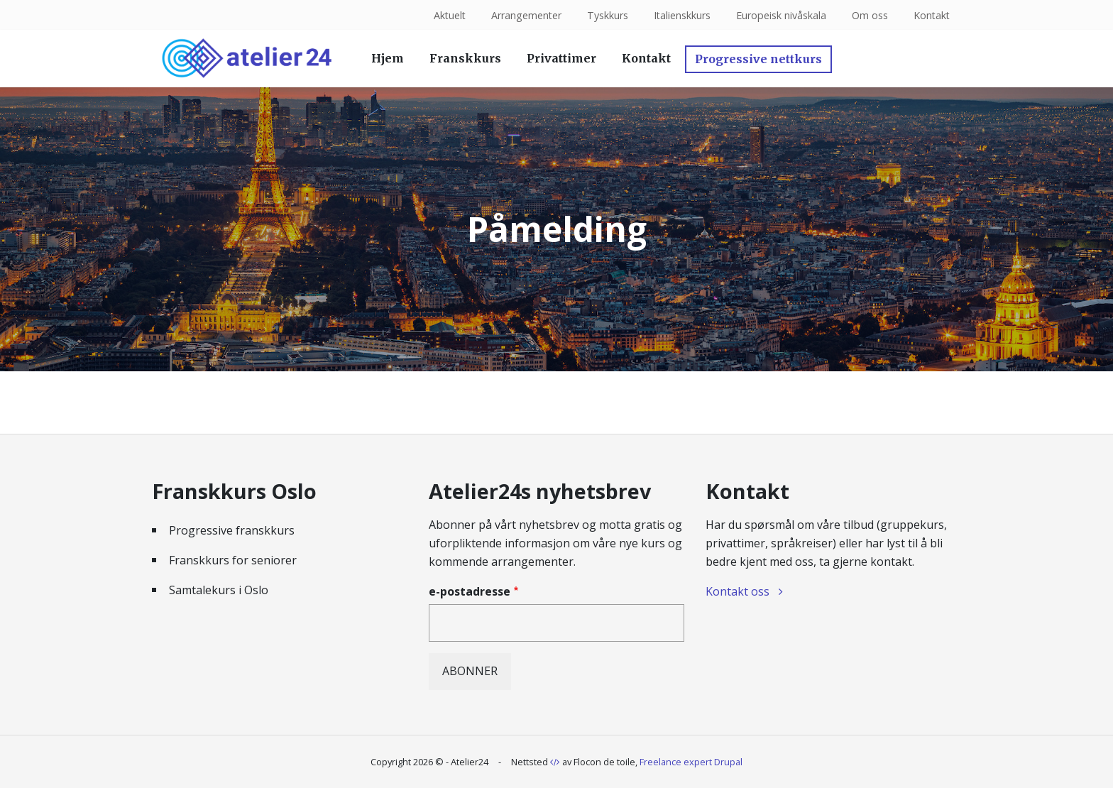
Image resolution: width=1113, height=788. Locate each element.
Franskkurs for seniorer (233, 560)
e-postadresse (469, 591)
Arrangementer (523, 15)
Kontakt (931, 15)
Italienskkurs (680, 15)
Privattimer (561, 58)
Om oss (868, 15)
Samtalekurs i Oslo (218, 590)
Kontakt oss (737, 591)
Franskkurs (465, 58)
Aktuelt (446, 15)
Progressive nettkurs (758, 59)
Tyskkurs (605, 15)
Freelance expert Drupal (691, 761)
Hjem (387, 58)
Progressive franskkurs (232, 530)
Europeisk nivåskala (780, 15)
